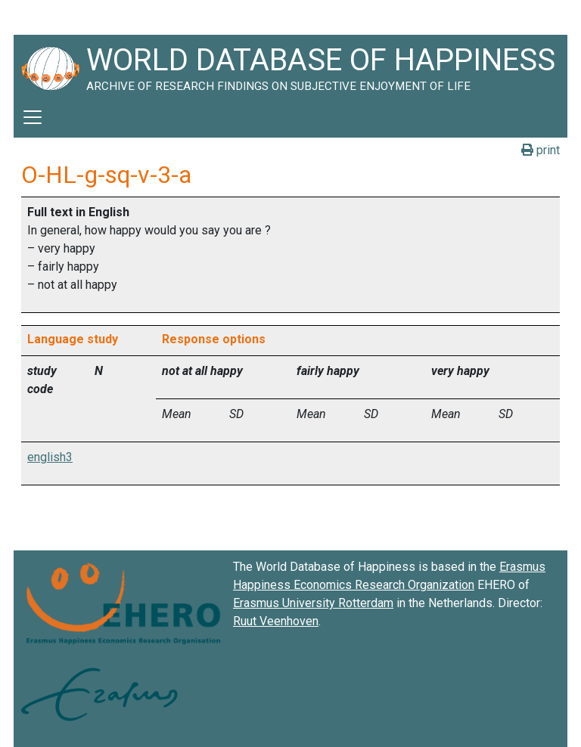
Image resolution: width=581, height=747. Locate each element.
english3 (50, 457)
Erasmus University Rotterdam (313, 603)
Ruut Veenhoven (275, 621)
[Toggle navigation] (32, 117)
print (540, 150)
